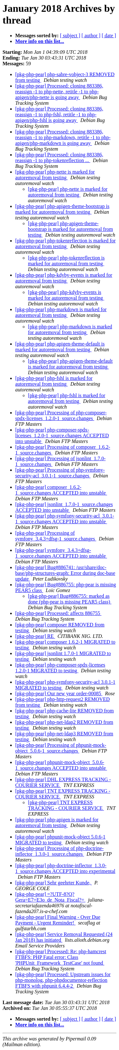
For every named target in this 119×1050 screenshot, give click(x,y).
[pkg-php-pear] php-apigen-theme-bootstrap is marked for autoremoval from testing (62, 209)
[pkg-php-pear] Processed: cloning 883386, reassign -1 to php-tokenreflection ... (59, 157)
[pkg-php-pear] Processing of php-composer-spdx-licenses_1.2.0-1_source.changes (61, 415)
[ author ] (91, 35)
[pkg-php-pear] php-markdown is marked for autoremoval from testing (61, 312)
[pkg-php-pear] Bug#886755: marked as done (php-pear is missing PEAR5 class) (69, 598)
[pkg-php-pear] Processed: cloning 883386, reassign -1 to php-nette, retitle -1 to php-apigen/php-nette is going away (59, 91)
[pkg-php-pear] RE (35, 636)
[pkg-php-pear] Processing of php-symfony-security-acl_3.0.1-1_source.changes (60, 472)
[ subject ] (70, 35)
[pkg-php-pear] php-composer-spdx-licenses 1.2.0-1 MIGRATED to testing (60, 667)
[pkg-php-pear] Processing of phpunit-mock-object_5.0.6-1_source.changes (60, 748)
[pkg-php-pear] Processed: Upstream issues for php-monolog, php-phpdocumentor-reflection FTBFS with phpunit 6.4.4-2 (62, 980)
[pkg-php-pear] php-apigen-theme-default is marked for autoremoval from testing (60, 346)
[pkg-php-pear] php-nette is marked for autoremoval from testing (55, 174)
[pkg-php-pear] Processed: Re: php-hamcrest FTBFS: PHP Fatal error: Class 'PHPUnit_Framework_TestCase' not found (60, 957)
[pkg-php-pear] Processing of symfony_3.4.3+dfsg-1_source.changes (55, 535)
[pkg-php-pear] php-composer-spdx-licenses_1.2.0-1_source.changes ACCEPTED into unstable (62, 435)
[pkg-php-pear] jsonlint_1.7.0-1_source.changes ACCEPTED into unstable (64, 507)
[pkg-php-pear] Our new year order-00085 (58, 693)
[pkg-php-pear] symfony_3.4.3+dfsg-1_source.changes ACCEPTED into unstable (61, 553)
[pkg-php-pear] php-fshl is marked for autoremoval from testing (53, 381)
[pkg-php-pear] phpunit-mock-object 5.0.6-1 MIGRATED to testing (60, 839)
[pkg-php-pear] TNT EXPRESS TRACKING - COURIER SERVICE (66, 805)
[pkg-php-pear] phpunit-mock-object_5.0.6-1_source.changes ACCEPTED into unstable (61, 765)
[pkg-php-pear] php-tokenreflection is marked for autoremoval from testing (65, 243)
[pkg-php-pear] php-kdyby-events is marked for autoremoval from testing (63, 277)
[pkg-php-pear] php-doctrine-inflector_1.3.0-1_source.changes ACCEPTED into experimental (65, 868)
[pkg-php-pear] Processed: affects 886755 (58, 613)
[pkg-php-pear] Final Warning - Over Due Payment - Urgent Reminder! (57, 919)
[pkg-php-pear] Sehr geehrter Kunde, (53, 882)
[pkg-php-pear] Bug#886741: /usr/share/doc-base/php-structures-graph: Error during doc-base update (65, 573)
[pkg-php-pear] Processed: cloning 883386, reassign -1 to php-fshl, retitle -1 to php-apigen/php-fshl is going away (59, 114)
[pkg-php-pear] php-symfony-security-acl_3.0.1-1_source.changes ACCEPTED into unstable (64, 518)
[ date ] (109, 35)
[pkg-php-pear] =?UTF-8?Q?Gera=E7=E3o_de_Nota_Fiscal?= (50, 897)
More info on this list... (39, 41)
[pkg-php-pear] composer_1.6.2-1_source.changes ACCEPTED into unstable (61, 490)
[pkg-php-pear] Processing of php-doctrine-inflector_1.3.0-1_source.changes (59, 851)
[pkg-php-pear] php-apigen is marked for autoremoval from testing (56, 822)
